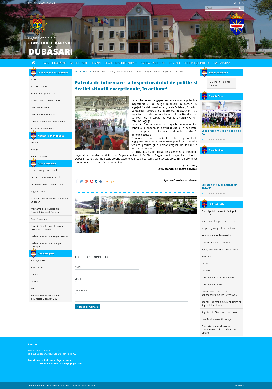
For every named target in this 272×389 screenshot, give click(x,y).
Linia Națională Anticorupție (217, 319)
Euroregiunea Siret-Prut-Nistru (218, 277)
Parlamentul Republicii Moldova (219, 221)
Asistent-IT (239, 385)
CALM (205, 263)
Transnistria (221, 63)
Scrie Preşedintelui (196, 63)
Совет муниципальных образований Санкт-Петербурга (220, 293)
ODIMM (206, 270)
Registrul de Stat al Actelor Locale (220, 312)
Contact (174, 63)
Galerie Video (213, 150)
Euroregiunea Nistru (212, 284)
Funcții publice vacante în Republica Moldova (221, 212)
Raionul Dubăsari (54, 63)
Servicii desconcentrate (121, 63)
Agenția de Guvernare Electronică (220, 249)
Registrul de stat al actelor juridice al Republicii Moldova (221, 303)
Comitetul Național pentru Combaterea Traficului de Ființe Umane (219, 329)
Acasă (78, 71)
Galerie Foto (212, 96)
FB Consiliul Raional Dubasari (219, 83)
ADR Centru (208, 256)
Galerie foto (78, 63)
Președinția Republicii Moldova (218, 228)
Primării (96, 63)
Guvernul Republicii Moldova (217, 235)
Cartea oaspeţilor (153, 63)
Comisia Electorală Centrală (216, 242)
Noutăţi (87, 71)
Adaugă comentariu (88, 306)
